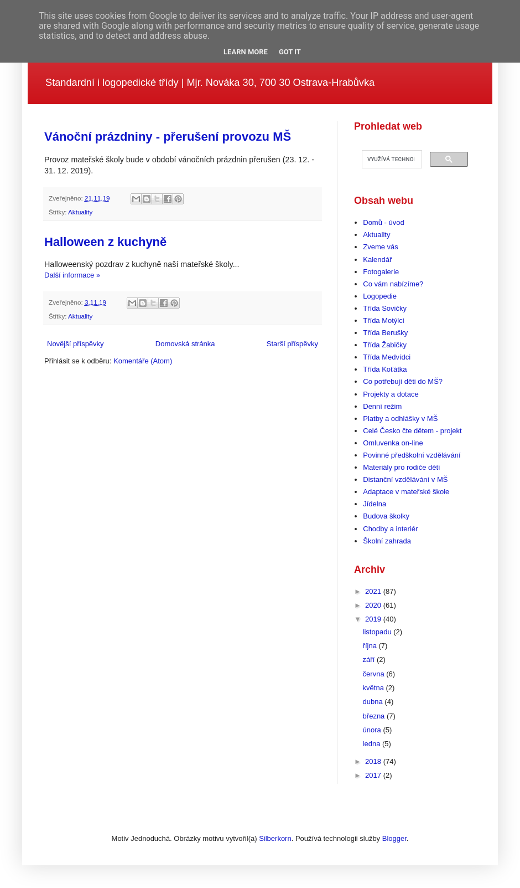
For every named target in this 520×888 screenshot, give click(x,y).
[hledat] (390, 160)
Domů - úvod (383, 222)
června (375, 674)
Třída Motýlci (383, 320)
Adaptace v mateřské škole (406, 491)
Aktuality (80, 211)
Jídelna (374, 504)
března (375, 716)
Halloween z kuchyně (105, 242)
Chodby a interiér (390, 529)
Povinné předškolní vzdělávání (411, 455)
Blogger (394, 838)
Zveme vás (380, 247)
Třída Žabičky (385, 345)
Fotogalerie (381, 272)
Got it (290, 52)
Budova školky (386, 516)
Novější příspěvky (75, 344)
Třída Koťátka (385, 369)
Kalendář (377, 259)
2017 (374, 775)
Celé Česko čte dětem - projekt (412, 431)
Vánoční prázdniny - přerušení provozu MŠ (167, 136)
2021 (374, 591)
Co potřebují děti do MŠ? (403, 381)
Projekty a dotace (390, 394)
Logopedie (380, 296)
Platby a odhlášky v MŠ (400, 418)
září (370, 659)
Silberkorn (275, 838)
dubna (374, 701)
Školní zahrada (387, 541)
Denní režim (382, 406)
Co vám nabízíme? (393, 284)
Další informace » (72, 275)
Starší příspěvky (292, 344)
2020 (374, 605)
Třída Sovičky (385, 308)
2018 (374, 761)
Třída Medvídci (386, 357)
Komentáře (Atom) (142, 361)
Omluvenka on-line (393, 443)
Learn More (245, 52)
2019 (374, 619)
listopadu (378, 632)
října (371, 645)
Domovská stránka (185, 344)
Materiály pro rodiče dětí (401, 467)
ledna (372, 744)
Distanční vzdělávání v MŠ (405, 479)
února (373, 730)
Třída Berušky (385, 332)
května (374, 688)
